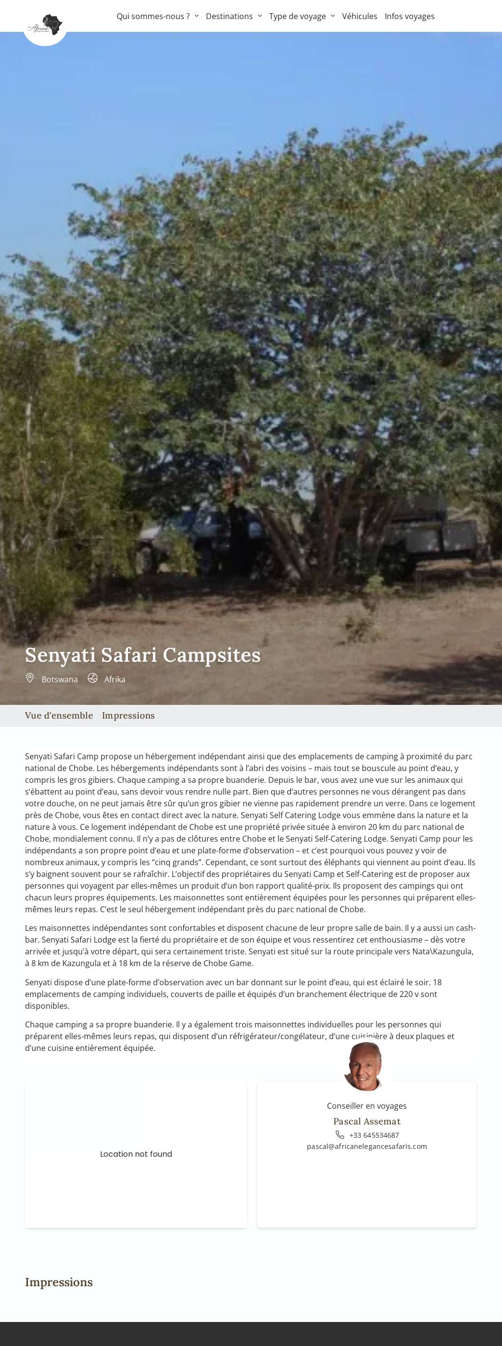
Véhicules (359, 16)
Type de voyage (302, 16)
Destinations (234, 16)
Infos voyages (410, 16)
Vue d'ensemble (59, 715)
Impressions (128, 715)
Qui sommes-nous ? (158, 16)
